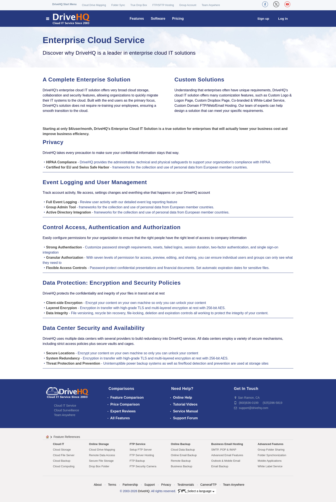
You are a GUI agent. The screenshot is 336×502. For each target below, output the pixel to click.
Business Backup (181, 466)
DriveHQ (144, 491)
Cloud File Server (63, 455)
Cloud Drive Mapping (94, 5)
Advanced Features (271, 444)
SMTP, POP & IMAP (223, 449)
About (98, 484)
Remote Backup (181, 460)
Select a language (196, 491)
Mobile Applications (270, 460)
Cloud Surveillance (66, 410)
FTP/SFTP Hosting (163, 5)
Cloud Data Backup (183, 449)
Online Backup (180, 444)
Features (137, 18)
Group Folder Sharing (271, 449)
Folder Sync (118, 5)
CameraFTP (208, 484)
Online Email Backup (184, 455)
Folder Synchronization (272, 455)
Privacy (166, 484)
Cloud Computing (63, 466)
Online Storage (99, 444)
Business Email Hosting (227, 444)
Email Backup (219, 466)
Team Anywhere (211, 5)
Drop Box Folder (99, 466)
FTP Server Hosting (142, 455)
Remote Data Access (102, 455)
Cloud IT (58, 444)
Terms (112, 484)
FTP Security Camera (143, 466)
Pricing (178, 18)
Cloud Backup (61, 460)
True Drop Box (138, 5)
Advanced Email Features (227, 455)
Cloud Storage (62, 449)
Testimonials (185, 484)
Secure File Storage (101, 460)
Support (149, 484)
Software (158, 18)
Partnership (130, 484)
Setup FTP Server (141, 449)
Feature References (67, 437)
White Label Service (270, 466)
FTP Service (138, 444)
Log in (283, 18)
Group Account (187, 5)
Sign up (263, 18)
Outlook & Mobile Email (225, 460)
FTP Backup (137, 460)
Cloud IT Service (65, 405)
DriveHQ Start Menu (64, 4)
